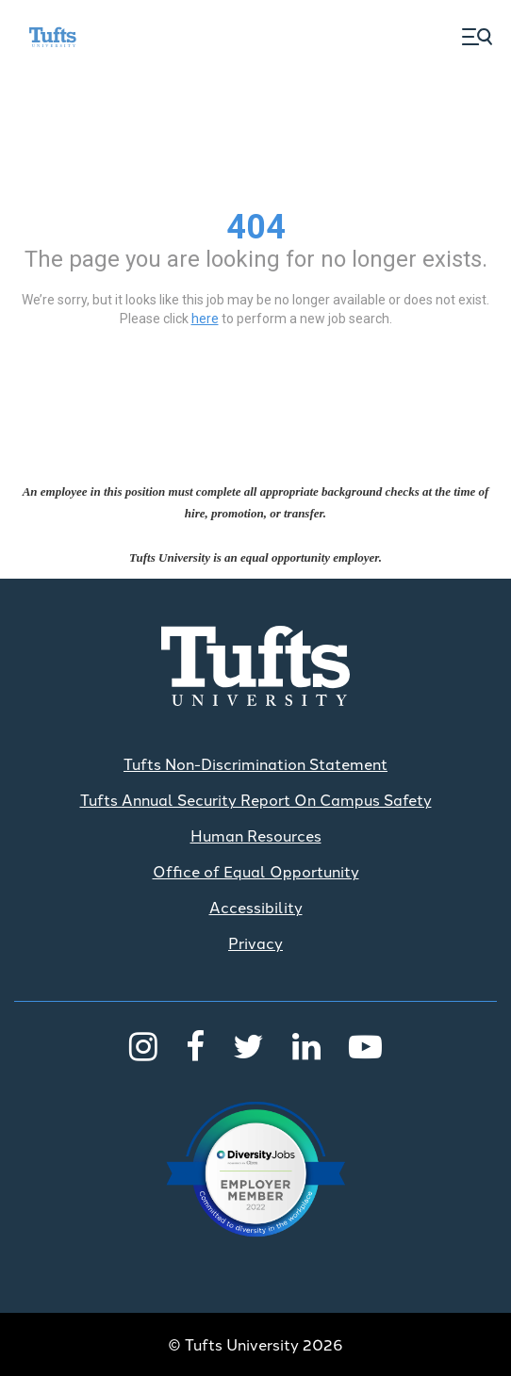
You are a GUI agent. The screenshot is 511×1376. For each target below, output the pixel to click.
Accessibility (256, 906)
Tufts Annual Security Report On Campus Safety (256, 799)
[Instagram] (143, 1044)
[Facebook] (195, 1044)
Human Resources (255, 835)
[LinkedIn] (306, 1044)
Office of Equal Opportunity (256, 870)
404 (256, 227)
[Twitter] (248, 1044)
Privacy (255, 942)
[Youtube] (365, 1044)
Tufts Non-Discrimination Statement (255, 763)
